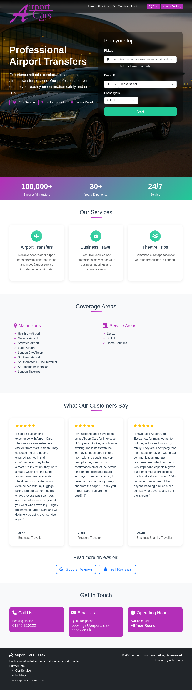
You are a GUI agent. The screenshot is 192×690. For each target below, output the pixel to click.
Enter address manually (135, 66)
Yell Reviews (117, 569)
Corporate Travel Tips (29, 680)
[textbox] (109, 59)
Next (140, 111)
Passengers (112, 93)
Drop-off (109, 75)
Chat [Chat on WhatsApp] (153, 6)
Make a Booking (171, 6)
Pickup (108, 50)
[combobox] (111, 59)
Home (90, 6)
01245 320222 (24, 625)
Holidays (21, 675)
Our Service (120, 6)
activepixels (176, 660)
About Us (103, 6)
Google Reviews (75, 569)
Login (134, 6)
